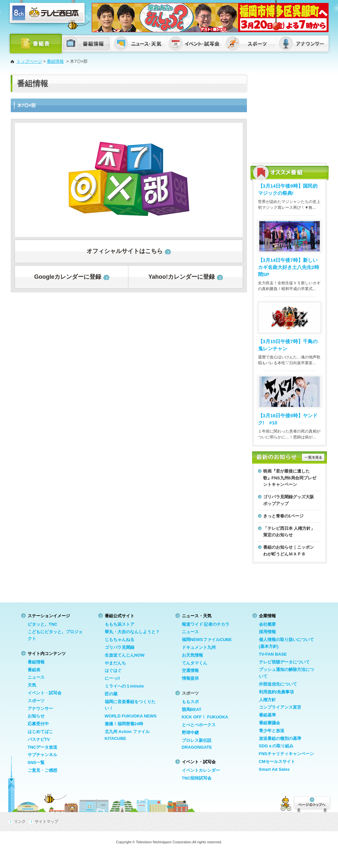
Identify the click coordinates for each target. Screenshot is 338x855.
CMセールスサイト (277, 761)
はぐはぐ (113, 670)
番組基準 (267, 715)
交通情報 (190, 670)
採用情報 (267, 631)
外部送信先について (278, 684)
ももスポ (190, 701)
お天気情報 (192, 655)
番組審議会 (269, 722)
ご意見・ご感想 (42, 770)
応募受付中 (38, 723)
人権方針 (267, 699)
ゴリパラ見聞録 (119, 647)
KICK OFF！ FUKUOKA (205, 717)
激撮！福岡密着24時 (124, 723)
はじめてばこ (40, 731)
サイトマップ (46, 821)
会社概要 (267, 624)
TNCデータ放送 (43, 747)
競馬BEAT (191, 709)
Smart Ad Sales (274, 769)
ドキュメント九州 (199, 647)
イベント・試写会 (44, 692)
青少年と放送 (271, 730)
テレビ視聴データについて (284, 662)
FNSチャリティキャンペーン (286, 753)
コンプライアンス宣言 (280, 707)
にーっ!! (112, 678)
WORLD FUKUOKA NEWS (131, 716)
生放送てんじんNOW (125, 655)
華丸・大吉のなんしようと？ (132, 631)
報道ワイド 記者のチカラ (206, 624)
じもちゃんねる (119, 639)
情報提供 (190, 678)
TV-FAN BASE (273, 654)
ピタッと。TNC (43, 624)
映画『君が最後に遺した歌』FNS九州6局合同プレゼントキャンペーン (289, 478)
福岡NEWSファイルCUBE (207, 639)
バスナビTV (39, 739)
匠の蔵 (111, 693)
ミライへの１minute (124, 686)
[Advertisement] (289, 115)
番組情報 (55, 61)
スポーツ (36, 700)
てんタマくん (194, 663)
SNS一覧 (36, 762)
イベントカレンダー (201, 770)
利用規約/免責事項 (276, 691)
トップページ (29, 61)
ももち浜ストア (119, 624)
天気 (32, 685)
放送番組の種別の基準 (280, 738)
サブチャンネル (42, 754)
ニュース (36, 677)
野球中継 (190, 732)
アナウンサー (40, 708)
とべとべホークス (199, 724)
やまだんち (115, 663)
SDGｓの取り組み (276, 745)
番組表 (34, 669)
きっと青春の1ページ (283, 516)
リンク (20, 821)
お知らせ (36, 716)
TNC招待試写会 (197, 778)
